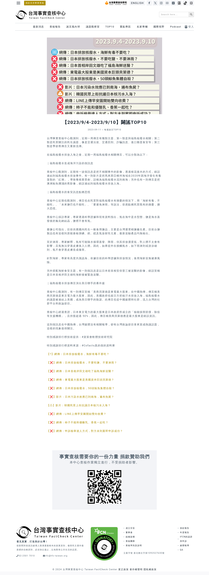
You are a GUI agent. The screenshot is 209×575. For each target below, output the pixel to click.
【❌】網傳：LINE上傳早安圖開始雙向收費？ (76, 413)
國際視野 (158, 26)
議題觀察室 (93, 26)
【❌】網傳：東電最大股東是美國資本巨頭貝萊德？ (80, 379)
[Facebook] (149, 3)
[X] (155, 3)
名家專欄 (142, 26)
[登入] (189, 26)
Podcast (175, 26)
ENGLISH (137, 2)
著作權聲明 (136, 569)
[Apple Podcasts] (173, 3)
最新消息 (38, 26)
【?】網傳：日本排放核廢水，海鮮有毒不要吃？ (78, 354)
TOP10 (109, 26)
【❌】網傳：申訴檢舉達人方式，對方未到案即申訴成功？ (85, 430)
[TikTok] (185, 3)
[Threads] (179, 3)
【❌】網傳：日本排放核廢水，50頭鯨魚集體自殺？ (81, 388)
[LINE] (191, 3)
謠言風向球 (73, 26)
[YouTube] (167, 3)
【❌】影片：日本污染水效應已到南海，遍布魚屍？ (80, 396)
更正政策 (123, 569)
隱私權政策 (150, 569)
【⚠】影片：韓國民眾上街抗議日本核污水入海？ (79, 405)
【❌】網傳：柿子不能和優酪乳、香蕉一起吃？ (77, 422)
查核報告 (55, 26)
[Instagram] (161, 3)
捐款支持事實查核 (35, 3)
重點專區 (125, 26)
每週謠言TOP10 (112, 130)
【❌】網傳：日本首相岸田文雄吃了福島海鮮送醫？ (80, 371)
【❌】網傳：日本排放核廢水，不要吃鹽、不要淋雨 (80, 362)
